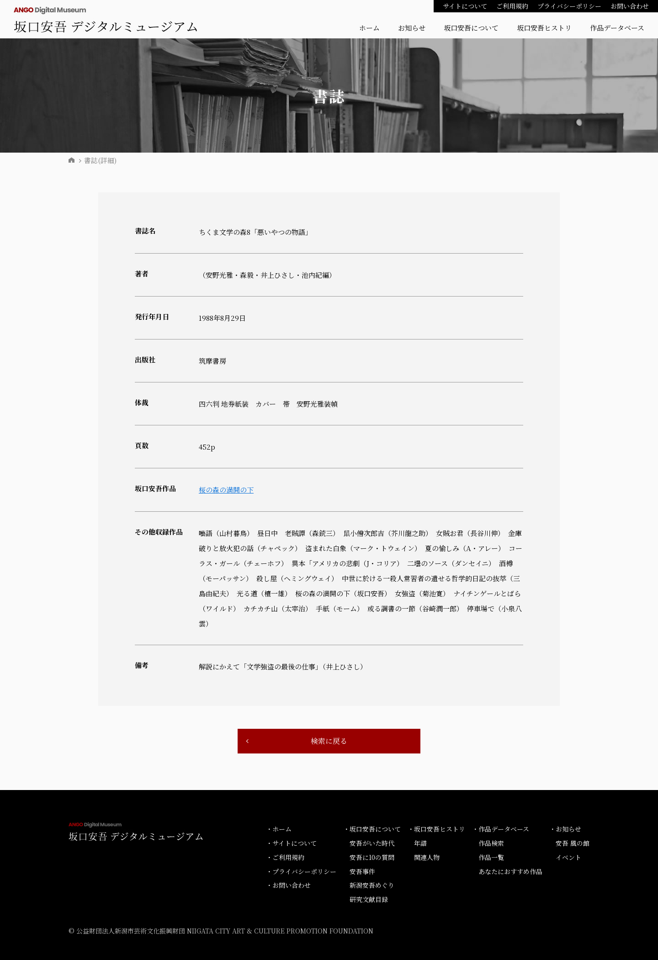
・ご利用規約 (285, 857)
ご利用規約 (512, 6)
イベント (568, 857)
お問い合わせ (629, 6)
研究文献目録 (369, 899)
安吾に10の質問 (372, 857)
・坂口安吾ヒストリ (436, 828)
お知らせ (411, 27)
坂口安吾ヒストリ (544, 27)
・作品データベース (500, 828)
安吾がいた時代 (372, 843)
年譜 (420, 843)
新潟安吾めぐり (372, 885)
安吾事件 (362, 870)
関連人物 (427, 857)
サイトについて (465, 6)
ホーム (369, 27)
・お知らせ (565, 828)
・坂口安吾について (372, 828)
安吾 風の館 (572, 843)
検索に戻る (329, 741)
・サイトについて (291, 843)
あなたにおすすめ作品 (510, 870)
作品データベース (617, 27)
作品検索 (491, 843)
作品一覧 (491, 857)
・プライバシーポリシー (301, 870)
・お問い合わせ (288, 885)
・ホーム (279, 828)
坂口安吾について (471, 27)
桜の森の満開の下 (226, 489)
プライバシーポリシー (569, 6)
